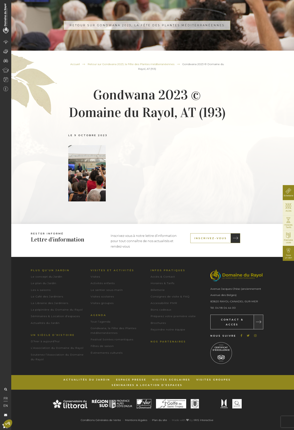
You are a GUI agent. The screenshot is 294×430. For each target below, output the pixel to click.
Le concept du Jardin (46, 276)
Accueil (75, 64)
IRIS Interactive (203, 420)
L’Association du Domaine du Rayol (57, 348)
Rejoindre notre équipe (168, 329)
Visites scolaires (102, 296)
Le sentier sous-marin (107, 290)
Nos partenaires (168, 341)
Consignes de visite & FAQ (170, 296)
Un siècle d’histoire (53, 334)
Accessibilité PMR (164, 303)
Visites (95, 276)
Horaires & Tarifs (162, 283)
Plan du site (159, 420)
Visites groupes (102, 303)
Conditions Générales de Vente (101, 420)
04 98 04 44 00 (225, 307)
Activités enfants (103, 283)
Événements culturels (107, 352)
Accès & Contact (163, 276)
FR (6, 398)
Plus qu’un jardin (50, 270)
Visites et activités (112, 270)
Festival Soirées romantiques (112, 339)
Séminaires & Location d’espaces (55, 316)
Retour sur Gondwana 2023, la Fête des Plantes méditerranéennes (131, 64)
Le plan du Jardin (43, 283)
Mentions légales (136, 420)
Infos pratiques (168, 270)
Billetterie (158, 290)
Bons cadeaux (161, 309)
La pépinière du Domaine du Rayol (57, 309)
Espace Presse (131, 379)
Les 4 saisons (41, 290)
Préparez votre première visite (173, 316)
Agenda (98, 315)
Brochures (158, 323)
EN (5, 405)
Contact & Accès (232, 322)
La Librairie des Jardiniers (49, 303)
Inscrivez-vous (210, 238)
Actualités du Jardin (45, 323)
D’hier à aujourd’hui (45, 341)
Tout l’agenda (100, 321)
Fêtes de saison (102, 346)
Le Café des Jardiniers (47, 296)
